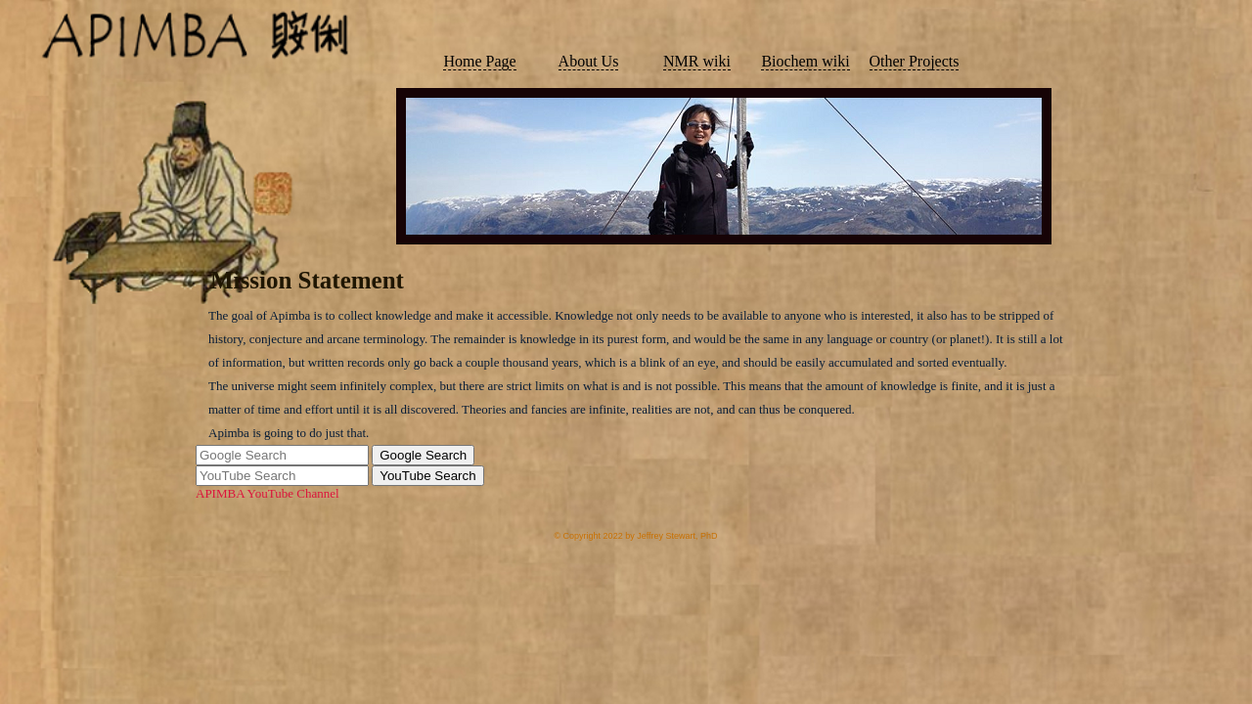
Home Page (479, 61)
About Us (589, 61)
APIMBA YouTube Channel (267, 493)
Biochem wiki (805, 61)
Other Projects (915, 61)
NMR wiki (697, 61)
